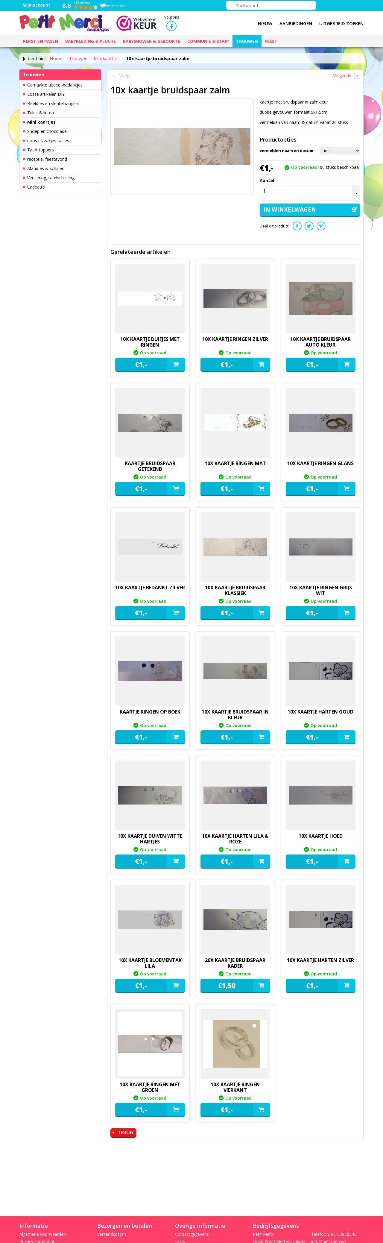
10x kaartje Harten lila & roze (235, 839)
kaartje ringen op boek (150, 711)
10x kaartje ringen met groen (150, 1087)
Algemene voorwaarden (42, 1234)
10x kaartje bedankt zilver (150, 587)
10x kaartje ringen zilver (235, 339)
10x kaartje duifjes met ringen (150, 342)
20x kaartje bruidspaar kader (235, 963)
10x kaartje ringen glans (320, 463)
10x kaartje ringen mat (235, 463)
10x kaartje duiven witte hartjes (150, 839)
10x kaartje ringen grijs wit (320, 590)
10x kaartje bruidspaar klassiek (235, 590)
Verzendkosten (111, 1234)
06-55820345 (343, 1234)
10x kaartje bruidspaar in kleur (235, 714)
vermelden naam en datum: (287, 150)
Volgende (342, 75)
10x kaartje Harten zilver (320, 960)
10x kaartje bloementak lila (150, 963)
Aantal (267, 180)
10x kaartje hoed (321, 836)
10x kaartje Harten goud (320, 711)
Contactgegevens (192, 1234)
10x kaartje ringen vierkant (235, 1087)
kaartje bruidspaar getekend (150, 466)
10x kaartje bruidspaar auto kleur (320, 342)
